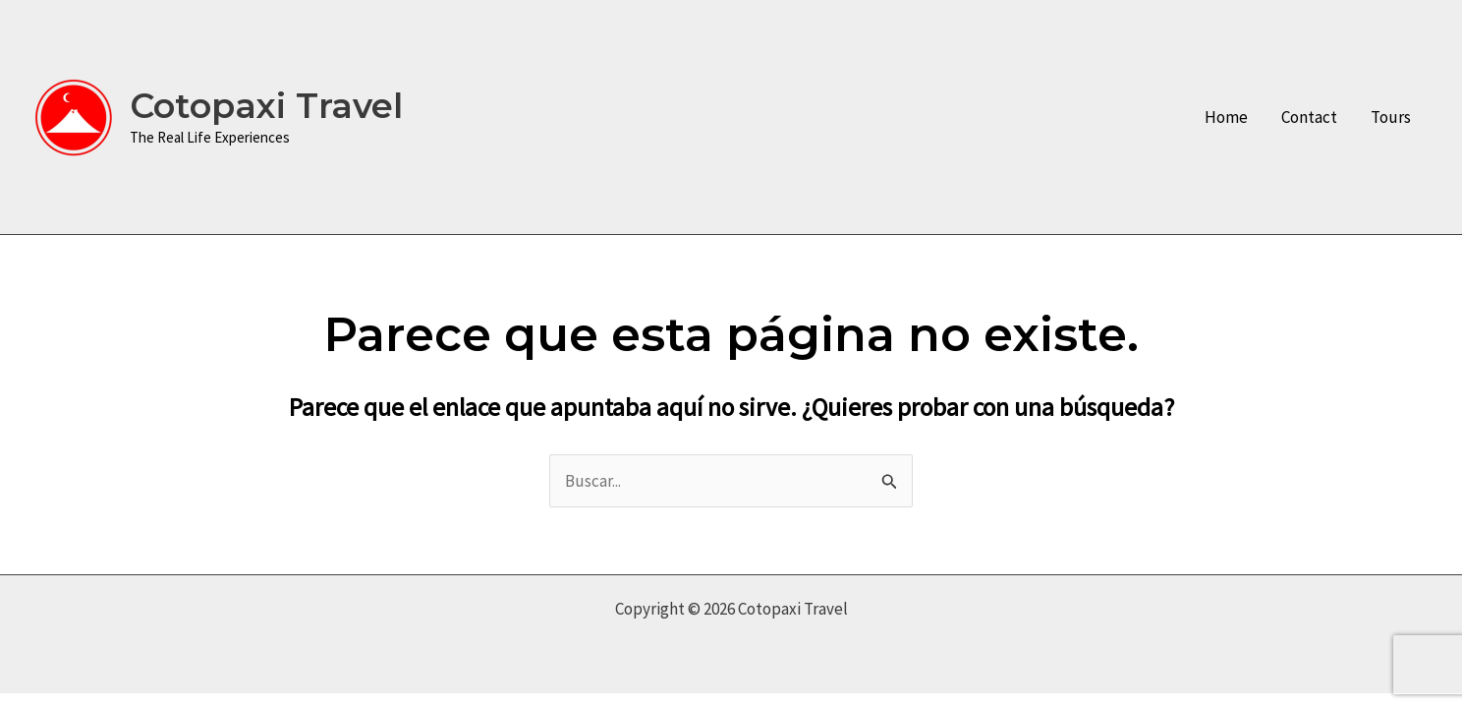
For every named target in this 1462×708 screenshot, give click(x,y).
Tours (1391, 117)
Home (1226, 117)
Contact (1309, 117)
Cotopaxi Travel (266, 106)
